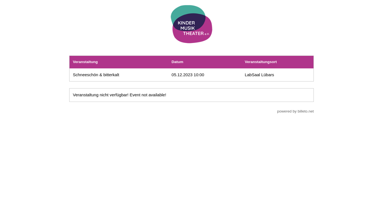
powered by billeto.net (295, 111)
